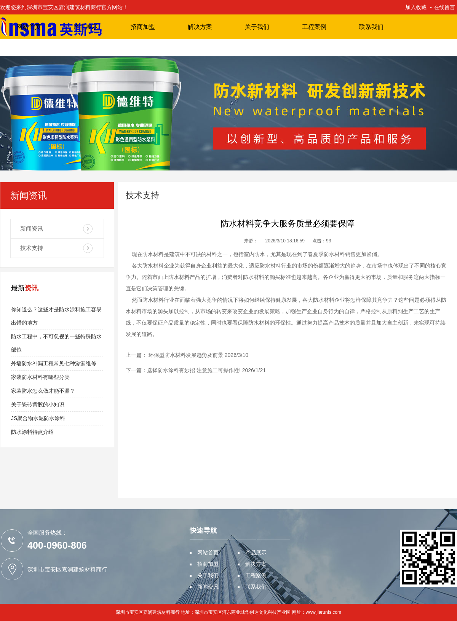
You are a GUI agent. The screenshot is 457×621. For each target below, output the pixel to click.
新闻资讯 (31, 228)
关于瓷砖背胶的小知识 (37, 404)
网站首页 (28, 27)
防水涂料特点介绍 (32, 432)
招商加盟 (143, 27)
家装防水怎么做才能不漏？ (43, 391)
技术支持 (31, 248)
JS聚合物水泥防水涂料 (38, 418)
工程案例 (314, 27)
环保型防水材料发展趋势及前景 (185, 355)
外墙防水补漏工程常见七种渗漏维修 (53, 363)
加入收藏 (416, 7)
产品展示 (86, 27)
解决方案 (200, 27)
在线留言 (444, 7)
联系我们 (371, 27)
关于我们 (257, 27)
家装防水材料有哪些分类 (40, 377)
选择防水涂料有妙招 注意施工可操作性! (194, 370)
